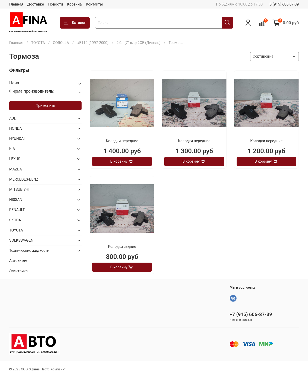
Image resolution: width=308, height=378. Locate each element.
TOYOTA (38, 43)
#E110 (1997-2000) (93, 43)
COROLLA (61, 43)
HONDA (15, 128)
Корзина (74, 4)
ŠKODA (15, 220)
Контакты (94, 4)
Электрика (18, 271)
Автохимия (18, 260)
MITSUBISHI (19, 189)
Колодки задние (122, 246)
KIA (12, 149)
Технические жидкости (29, 250)
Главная (16, 4)
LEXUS (14, 159)
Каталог (75, 23)
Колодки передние (122, 141)
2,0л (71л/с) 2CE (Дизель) (139, 43)
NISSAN (15, 199)
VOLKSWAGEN (21, 240)
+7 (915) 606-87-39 (251, 314)
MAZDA (15, 169)
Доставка (35, 4)
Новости (55, 4)
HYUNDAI (17, 138)
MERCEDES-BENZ (23, 179)
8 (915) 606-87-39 (284, 4)
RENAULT (17, 210)
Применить (45, 105)
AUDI (13, 118)
